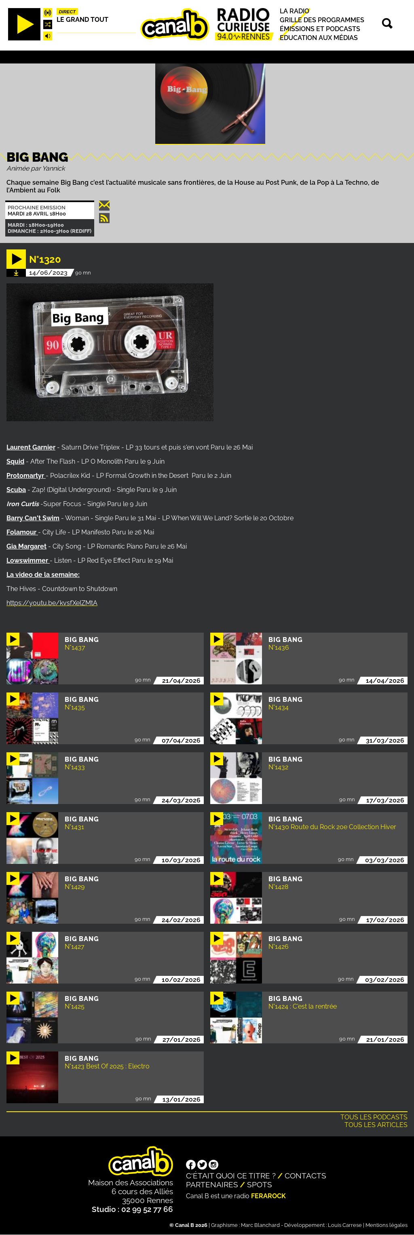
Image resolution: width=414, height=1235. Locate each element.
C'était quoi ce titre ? (231, 1175)
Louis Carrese (345, 1225)
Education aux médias (319, 38)
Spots (259, 1184)
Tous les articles (376, 1125)
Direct (67, 11)
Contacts (305, 1175)
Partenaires (212, 1184)
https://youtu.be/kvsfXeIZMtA (51, 603)
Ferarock (268, 1196)
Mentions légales (386, 1225)
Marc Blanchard (260, 1225)
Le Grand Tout (82, 19)
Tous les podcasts (374, 1117)
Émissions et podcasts (320, 29)
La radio (294, 11)
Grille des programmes (322, 20)
